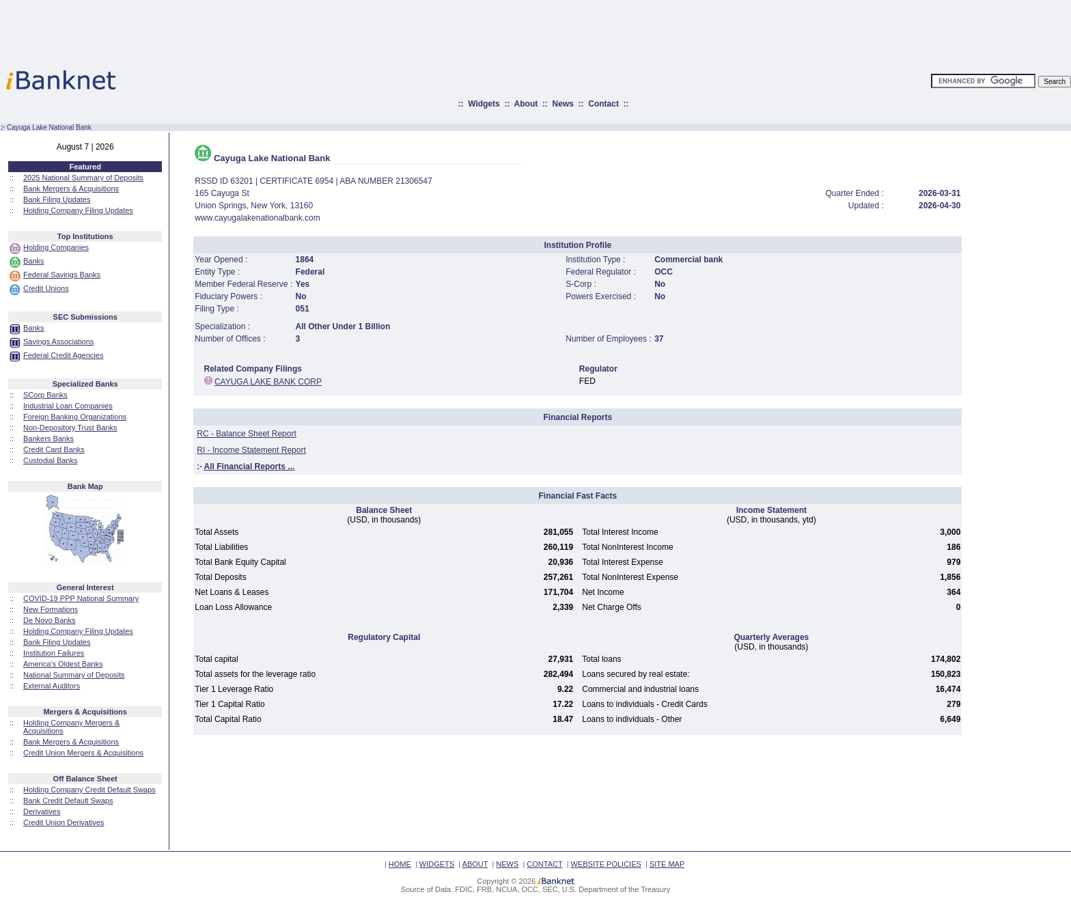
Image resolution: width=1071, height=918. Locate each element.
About (526, 104)
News (563, 104)
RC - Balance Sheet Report (246, 434)
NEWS (507, 864)
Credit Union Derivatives (64, 822)
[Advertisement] (595, 30)
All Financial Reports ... (249, 466)
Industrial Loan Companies (68, 406)
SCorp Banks (45, 395)
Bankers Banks (48, 438)
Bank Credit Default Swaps (68, 800)
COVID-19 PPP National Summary (81, 598)
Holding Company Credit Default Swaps (89, 789)
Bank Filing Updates (56, 199)
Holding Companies (56, 247)
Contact (603, 104)
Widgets (484, 104)
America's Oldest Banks (62, 664)
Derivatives (41, 811)
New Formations (50, 609)
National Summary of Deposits (74, 675)
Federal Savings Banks (61, 274)
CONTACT (544, 864)
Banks (33, 261)
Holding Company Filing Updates (78, 210)
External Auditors (51, 686)
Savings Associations (58, 341)
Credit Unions (46, 288)
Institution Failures (53, 653)
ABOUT (475, 864)
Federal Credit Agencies (63, 355)
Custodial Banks (50, 460)
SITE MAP (667, 864)
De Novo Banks (49, 620)
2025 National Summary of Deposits (83, 177)
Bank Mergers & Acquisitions (71, 188)
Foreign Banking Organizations (74, 417)
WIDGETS (436, 864)
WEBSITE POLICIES (606, 864)
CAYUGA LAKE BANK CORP (268, 382)
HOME (400, 864)
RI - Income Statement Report (251, 450)
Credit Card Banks (54, 449)
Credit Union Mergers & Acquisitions (83, 753)
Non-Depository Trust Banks (70, 427)
